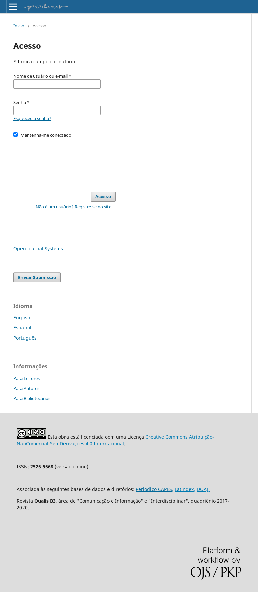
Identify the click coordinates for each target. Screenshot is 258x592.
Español (22, 327)
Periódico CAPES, (154, 489)
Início (18, 26)
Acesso (103, 196)
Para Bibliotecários (31, 398)
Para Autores (26, 388)
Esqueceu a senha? (32, 118)
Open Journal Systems (38, 248)
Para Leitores (26, 378)
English (21, 317)
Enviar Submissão (37, 277)
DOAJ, (203, 489)
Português (25, 337)
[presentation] (64, 162)
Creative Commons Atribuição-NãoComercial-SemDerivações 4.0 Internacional (115, 440)
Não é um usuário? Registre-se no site (73, 207)
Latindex (184, 489)
